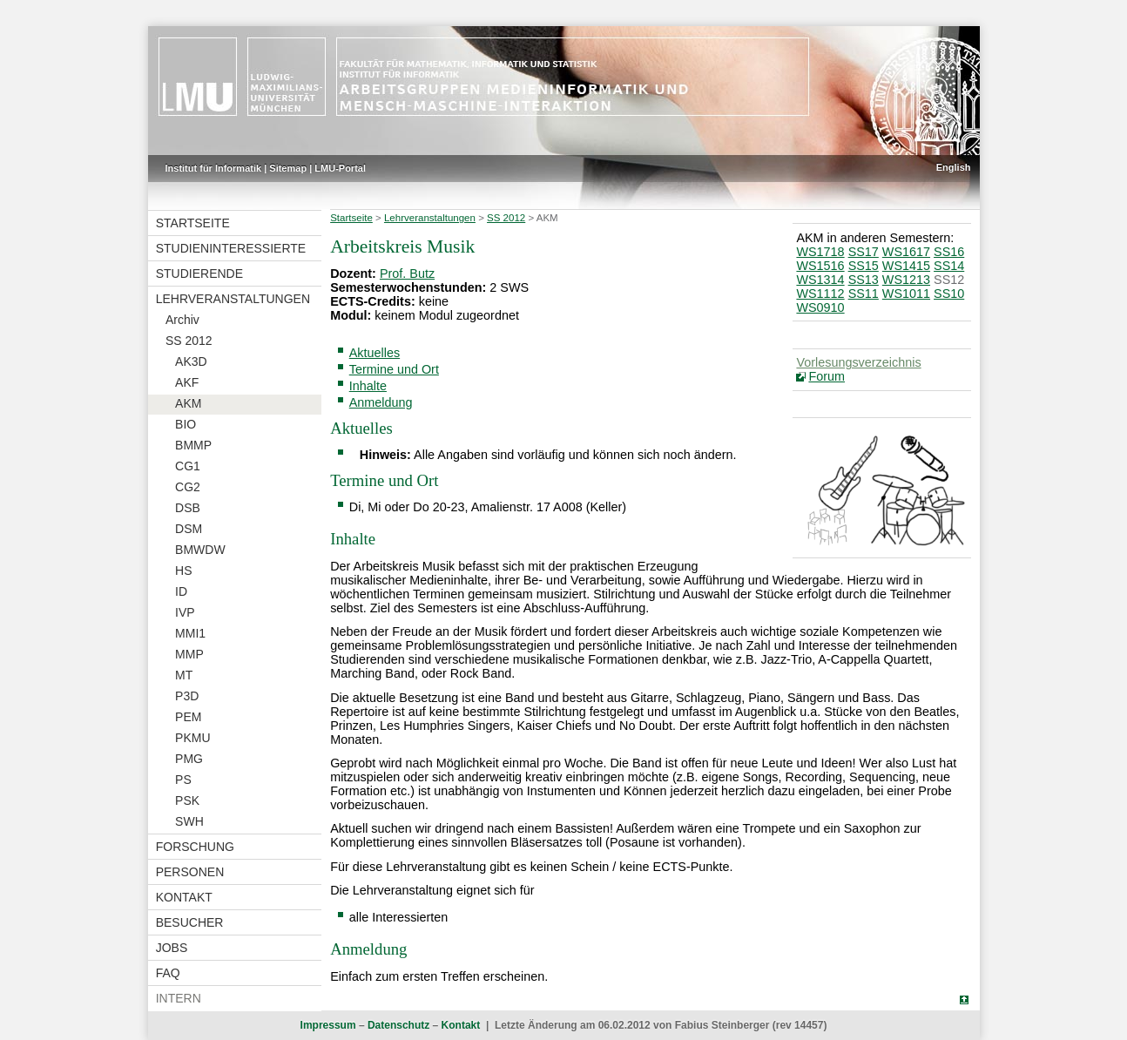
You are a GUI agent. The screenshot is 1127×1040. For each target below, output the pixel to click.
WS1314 (820, 280)
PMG (189, 759)
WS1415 (906, 266)
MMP (189, 654)
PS (183, 780)
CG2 (187, 487)
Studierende (199, 273)
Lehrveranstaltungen (233, 299)
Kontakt (184, 897)
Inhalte (368, 386)
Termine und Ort (394, 369)
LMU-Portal (340, 168)
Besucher (190, 922)
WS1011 (906, 294)
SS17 (863, 252)
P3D (187, 696)
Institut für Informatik (213, 168)
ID (181, 591)
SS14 (949, 266)
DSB (187, 508)
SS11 (863, 294)
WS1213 (906, 280)
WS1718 (820, 252)
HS (183, 570)
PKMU (192, 738)
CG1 (187, 466)
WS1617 (906, 252)
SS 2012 (189, 341)
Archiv (182, 320)
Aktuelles (374, 353)
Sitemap (288, 168)
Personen (190, 872)
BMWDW (200, 550)
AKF (187, 382)
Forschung (195, 847)
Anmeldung (381, 402)
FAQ (168, 973)
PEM (188, 717)
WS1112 (820, 294)
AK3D (191, 361)
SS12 (949, 280)
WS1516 (820, 266)
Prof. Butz (407, 273)
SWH (189, 821)
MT (183, 675)
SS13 (863, 280)
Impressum (328, 1025)
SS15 (863, 266)
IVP (185, 612)
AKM (188, 403)
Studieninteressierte (231, 248)
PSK (187, 800)
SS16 (949, 252)
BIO (185, 424)
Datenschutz (398, 1025)
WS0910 (820, 307)
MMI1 (190, 633)
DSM (188, 529)
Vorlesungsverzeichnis (858, 362)
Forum (826, 376)
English (953, 167)
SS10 (949, 294)
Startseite (193, 223)
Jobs (172, 948)
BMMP (193, 445)
